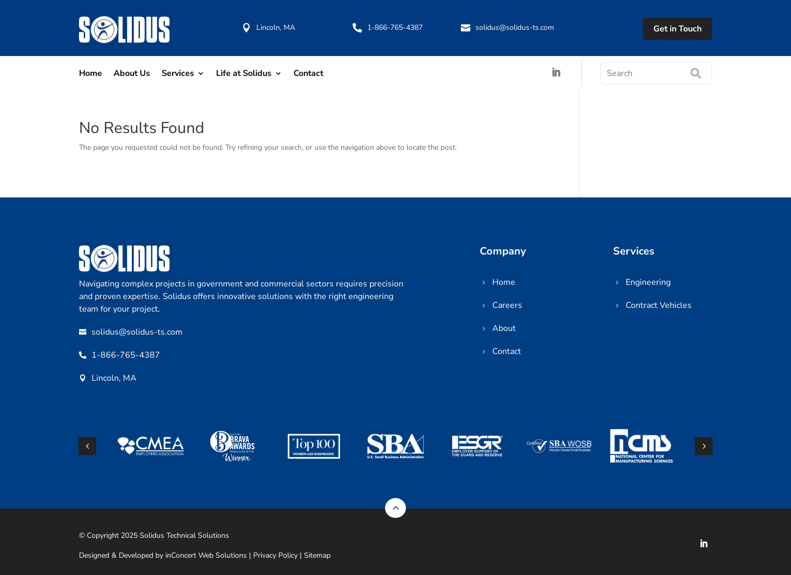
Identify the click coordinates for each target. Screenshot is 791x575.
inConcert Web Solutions (206, 555)
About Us (132, 73)
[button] (704, 446)
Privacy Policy (275, 555)
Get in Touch (677, 29)
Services (178, 73)
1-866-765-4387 (395, 27)
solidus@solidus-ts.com (515, 27)
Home (90, 73)
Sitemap (317, 555)
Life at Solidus (244, 73)
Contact (308, 73)
